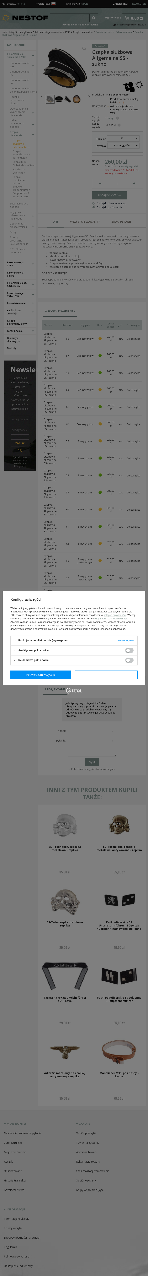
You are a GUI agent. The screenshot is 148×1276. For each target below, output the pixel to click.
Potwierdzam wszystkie (107, 674)
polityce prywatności (114, 615)
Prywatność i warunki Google (111, 618)
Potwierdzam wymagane (41, 674)
